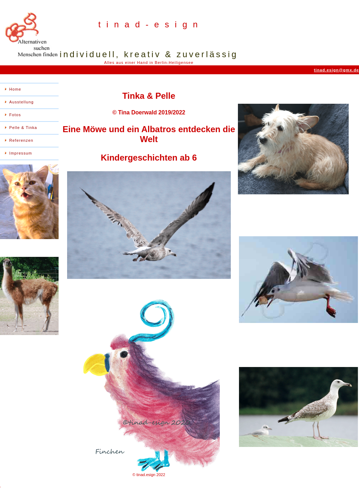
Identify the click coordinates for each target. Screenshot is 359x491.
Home (15, 89)
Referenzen (21, 140)
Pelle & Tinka (23, 127)
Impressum (20, 153)
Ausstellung (21, 102)
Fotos (15, 115)
